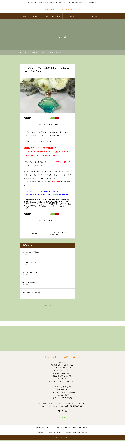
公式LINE (62, 417)
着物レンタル (73, 16)
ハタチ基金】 (57, 181)
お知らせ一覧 (47, 305)
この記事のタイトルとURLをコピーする (47, 124)
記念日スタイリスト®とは (30, 16)
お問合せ (94, 16)
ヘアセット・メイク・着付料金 (51, 16)
